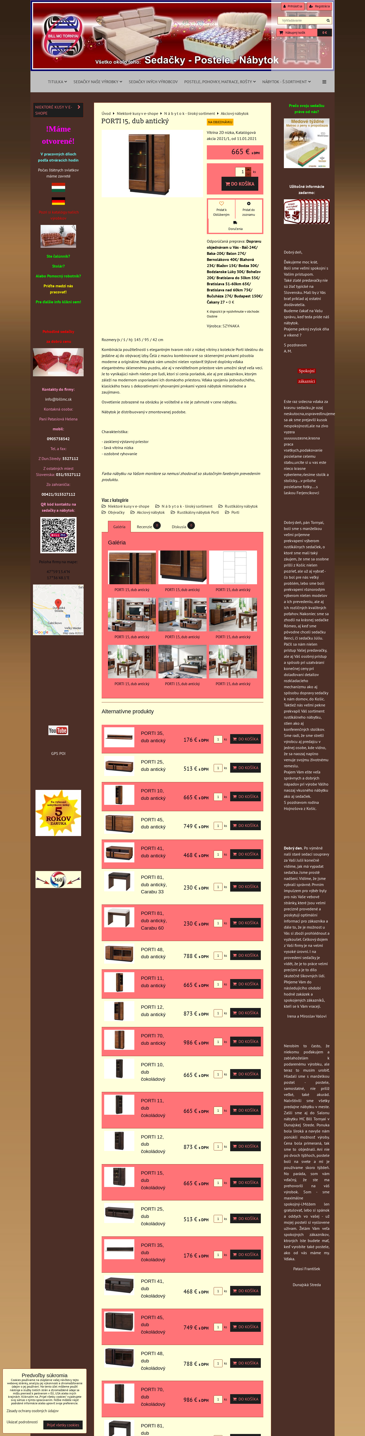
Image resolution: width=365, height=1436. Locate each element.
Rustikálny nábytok (241, 506)
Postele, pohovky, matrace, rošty (220, 81)
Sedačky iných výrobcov (153, 81)
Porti (235, 512)
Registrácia (319, 6)
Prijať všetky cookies (63, 1425)
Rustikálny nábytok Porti (198, 512)
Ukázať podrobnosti (22, 1422)
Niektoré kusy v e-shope (128, 506)
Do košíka (239, 184)
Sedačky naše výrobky (98, 81)
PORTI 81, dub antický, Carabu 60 (154, 921)
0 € (324, 32)
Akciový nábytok (151, 512)
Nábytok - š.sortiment (286, 81)
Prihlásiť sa (292, 6)
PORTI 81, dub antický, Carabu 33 (154, 885)
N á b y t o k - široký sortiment (187, 506)
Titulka (57, 81)
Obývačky (116, 512)
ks (220, 739)
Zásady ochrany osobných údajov (33, 1410)
